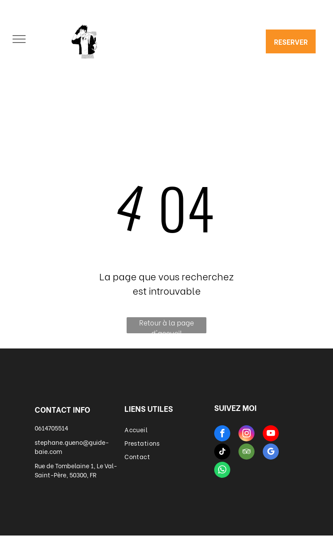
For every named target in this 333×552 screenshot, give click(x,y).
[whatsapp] (222, 471)
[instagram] (246, 434)
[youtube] (271, 434)
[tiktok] (222, 453)
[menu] (19, 39)
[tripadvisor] (246, 453)
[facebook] (222, 434)
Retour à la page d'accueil (166, 325)
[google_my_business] (271, 453)
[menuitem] (166, 429)
